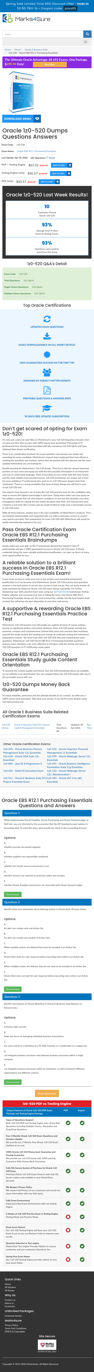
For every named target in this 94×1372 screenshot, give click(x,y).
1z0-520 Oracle (61, 591)
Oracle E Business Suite (36, 49)
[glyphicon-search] (87, 34)
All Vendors (10, 1287)
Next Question (47, 1093)
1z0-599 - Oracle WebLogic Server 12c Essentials (68, 758)
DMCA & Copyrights (15, 1331)
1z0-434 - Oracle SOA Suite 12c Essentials (21, 758)
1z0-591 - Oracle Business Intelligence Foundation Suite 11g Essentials (68, 765)
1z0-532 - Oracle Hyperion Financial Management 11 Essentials (67, 750)
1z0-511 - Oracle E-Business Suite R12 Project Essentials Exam (25, 779)
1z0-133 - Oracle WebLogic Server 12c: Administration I (66, 772)
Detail (50, 157)
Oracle (18, 49)
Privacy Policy (11, 1325)
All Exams (9, 1290)
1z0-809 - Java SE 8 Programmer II (22, 763)
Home (8, 49)
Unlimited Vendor (13, 1315)
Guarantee (10, 1306)
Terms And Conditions (15, 1328)
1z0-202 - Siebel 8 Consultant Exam (23, 770)
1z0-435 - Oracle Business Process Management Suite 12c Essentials (22, 750)
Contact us (10, 1300)
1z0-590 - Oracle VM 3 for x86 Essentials (64, 779)
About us (9, 1303)
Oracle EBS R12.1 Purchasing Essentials (36, 151)
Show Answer (13, 894)
